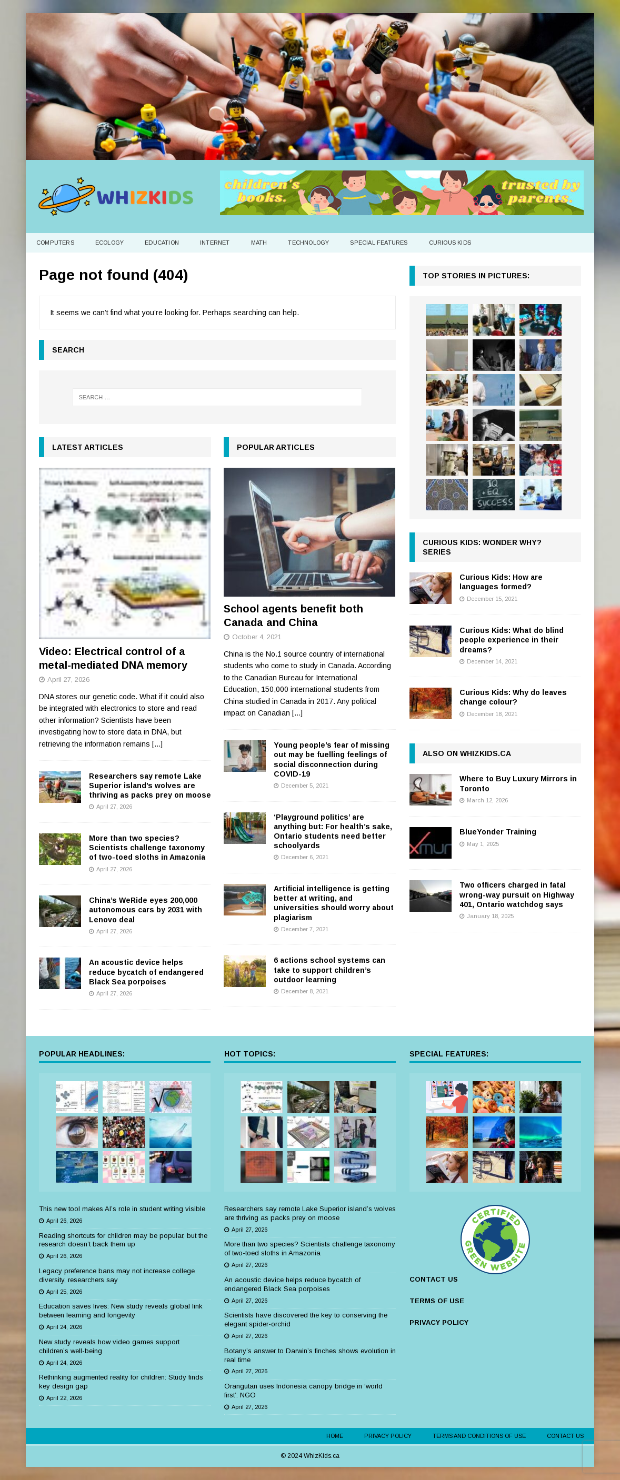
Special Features (378, 242)
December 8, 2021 (304, 991)
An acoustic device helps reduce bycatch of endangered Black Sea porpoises (146, 971)
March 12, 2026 (487, 800)
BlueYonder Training (497, 832)
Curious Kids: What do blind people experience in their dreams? (511, 639)
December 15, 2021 (492, 599)
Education (162, 242)
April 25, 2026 (64, 1291)
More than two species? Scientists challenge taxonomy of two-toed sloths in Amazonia (147, 847)
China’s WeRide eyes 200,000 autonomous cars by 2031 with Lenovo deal (145, 909)
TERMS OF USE (436, 1301)
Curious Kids (450, 242)
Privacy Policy (388, 1436)
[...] (157, 744)
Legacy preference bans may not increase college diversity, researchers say (117, 1275)
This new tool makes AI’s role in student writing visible (122, 1209)
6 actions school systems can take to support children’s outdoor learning (329, 969)
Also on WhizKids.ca (467, 753)
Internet (215, 242)
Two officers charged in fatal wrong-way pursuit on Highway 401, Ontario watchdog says (516, 894)
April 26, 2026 (64, 1220)
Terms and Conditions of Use (479, 1436)
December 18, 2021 (492, 714)
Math (259, 242)
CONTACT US (433, 1279)
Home (334, 1436)
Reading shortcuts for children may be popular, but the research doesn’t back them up (123, 1240)
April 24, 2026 (64, 1327)
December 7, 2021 (304, 929)
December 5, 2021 (304, 785)
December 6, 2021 (304, 857)
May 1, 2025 (483, 844)
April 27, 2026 (68, 679)
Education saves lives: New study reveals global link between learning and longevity (121, 1310)
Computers (55, 242)
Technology (308, 242)
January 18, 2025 (490, 916)
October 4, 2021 (257, 637)
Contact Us (565, 1436)
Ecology (109, 242)
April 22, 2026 (64, 1398)
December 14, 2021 (492, 661)
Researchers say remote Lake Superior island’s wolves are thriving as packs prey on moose (150, 785)
